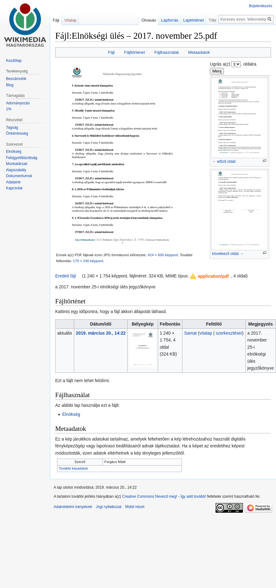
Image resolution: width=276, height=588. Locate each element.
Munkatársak (16, 164)
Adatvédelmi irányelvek (73, 507)
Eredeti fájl (65, 275)
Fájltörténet (134, 52)
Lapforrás (177, 20)
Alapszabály (16, 170)
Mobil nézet (134, 507)
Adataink (13, 182)
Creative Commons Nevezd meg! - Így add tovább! (164, 496)
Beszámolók (16, 79)
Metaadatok (199, 52)
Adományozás (18, 103)
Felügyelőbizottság (21, 158)
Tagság (12, 127)
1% (8, 109)
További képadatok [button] (73, 468)
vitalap (206, 333)
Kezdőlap (14, 60)
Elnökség (71, 414)
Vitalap (70, 20)
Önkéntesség (17, 133)
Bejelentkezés (260, 6)
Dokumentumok (19, 176)
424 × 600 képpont (163, 255)
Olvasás (156, 20)
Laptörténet (201, 20)
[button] (209, 276)
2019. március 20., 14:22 (101, 333)
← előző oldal (223, 161)
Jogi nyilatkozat (108, 507)
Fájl (111, 52)
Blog (9, 85)
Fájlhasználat (166, 52)
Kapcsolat (14, 188)
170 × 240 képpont (88, 261)
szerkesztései (228, 333)
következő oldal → (228, 254)
